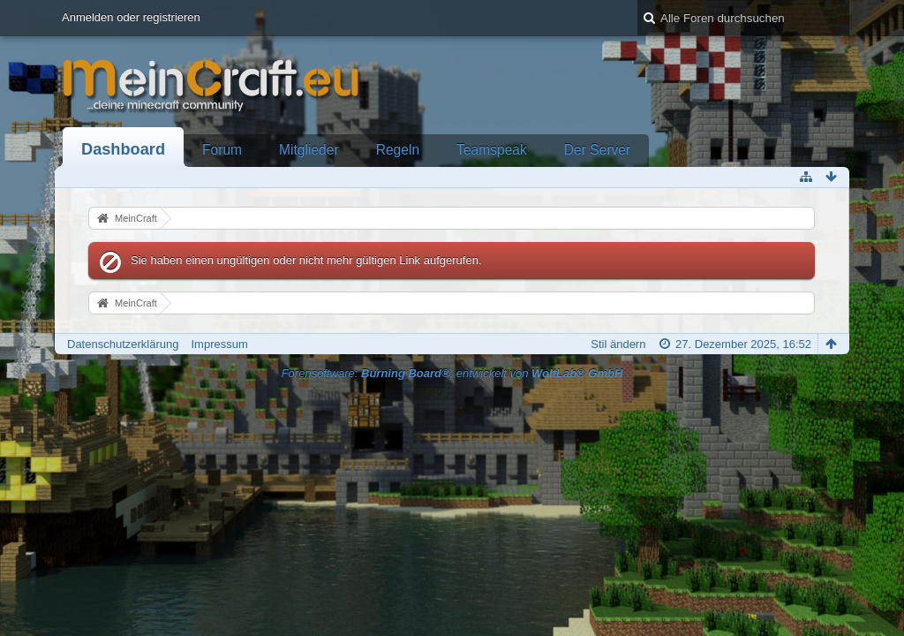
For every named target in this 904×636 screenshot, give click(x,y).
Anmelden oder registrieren (131, 17)
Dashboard (123, 149)
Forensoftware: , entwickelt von (452, 373)
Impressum (219, 344)
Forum (222, 149)
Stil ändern (618, 344)
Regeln (397, 149)
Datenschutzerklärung (122, 344)
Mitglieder (309, 149)
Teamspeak (491, 149)
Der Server (597, 149)
